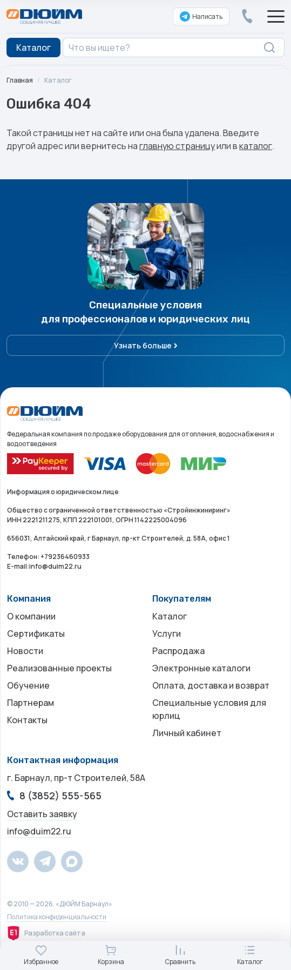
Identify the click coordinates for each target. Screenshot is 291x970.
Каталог (58, 80)
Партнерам (30, 703)
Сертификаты (36, 633)
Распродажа (178, 651)
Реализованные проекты (59, 668)
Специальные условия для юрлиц (209, 709)
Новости (25, 651)
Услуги (166, 633)
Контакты (27, 720)
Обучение (28, 685)
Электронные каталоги (201, 668)
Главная (19, 80)
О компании (31, 616)
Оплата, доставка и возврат (210, 685)
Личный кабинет (186, 733)
